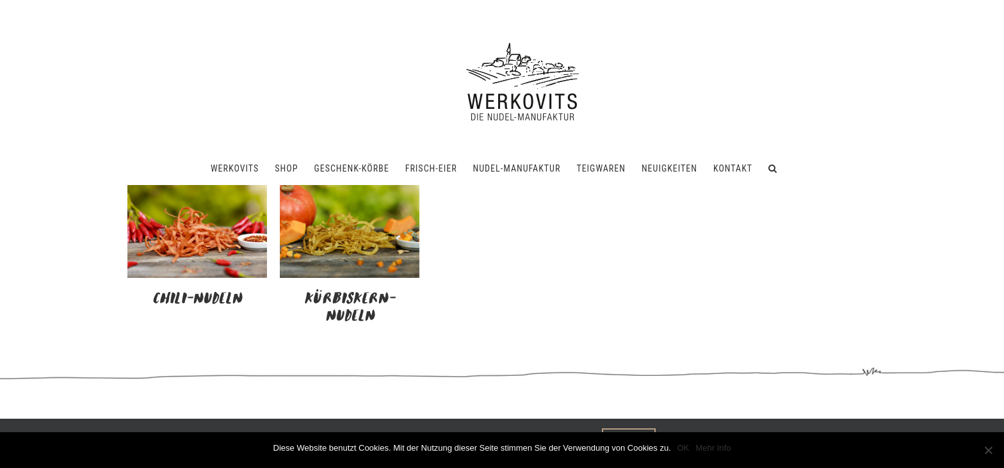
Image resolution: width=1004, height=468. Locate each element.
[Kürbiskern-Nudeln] (349, 193)
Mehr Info (713, 448)
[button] (772, 168)
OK (683, 448)
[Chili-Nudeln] (197, 193)
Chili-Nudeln (197, 299)
